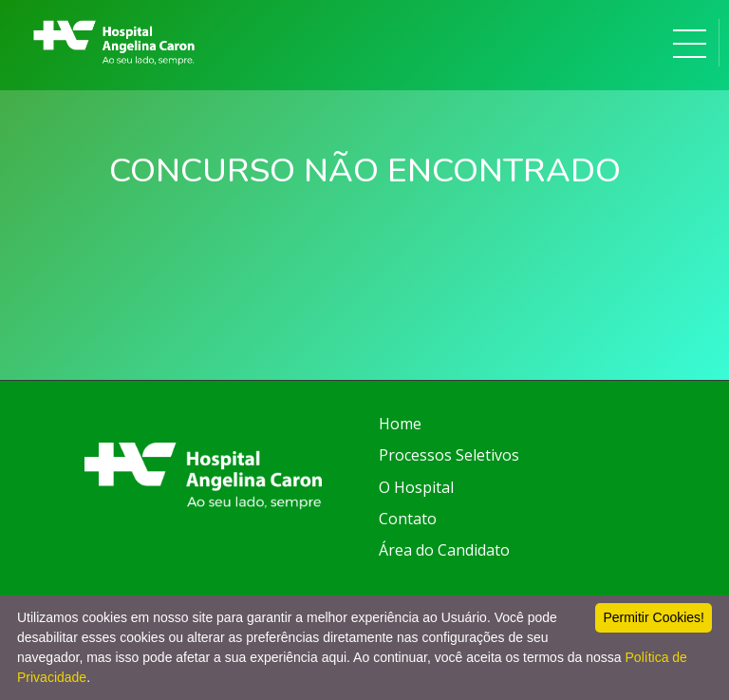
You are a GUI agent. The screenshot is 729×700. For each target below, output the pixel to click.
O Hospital (416, 487)
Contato (408, 518)
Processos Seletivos (449, 455)
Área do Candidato (444, 549)
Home (400, 423)
